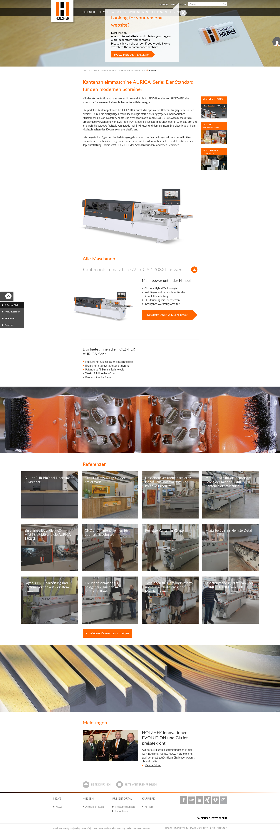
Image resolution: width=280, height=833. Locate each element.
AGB (212, 828)
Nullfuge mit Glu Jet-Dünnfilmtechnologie (109, 361)
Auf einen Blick (11, 305)
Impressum (181, 828)
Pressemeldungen (125, 806)
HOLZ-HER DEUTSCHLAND (95, 70)
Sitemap (222, 828)
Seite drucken (101, 784)
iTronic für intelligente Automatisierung (107, 365)
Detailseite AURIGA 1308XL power (167, 314)
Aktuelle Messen (94, 806)
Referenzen (10, 318)
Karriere (149, 806)
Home (168, 828)
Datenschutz (199, 828)
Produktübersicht (12, 311)
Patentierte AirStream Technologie (104, 369)
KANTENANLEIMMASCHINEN (134, 70)
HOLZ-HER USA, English (131, 54)
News (59, 806)
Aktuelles (9, 325)
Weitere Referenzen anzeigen (109, 633)
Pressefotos (121, 811)
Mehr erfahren (153, 765)
